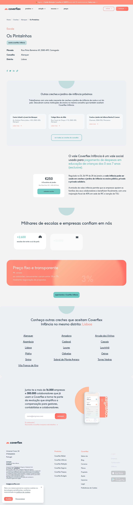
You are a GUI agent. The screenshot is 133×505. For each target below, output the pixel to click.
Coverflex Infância (60, 463)
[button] (29, 9)
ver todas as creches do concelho (67, 138)
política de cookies (23, 492)
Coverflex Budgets (60, 479)
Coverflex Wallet (60, 459)
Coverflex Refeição (60, 467)
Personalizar (20, 499)
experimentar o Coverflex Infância (66, 295)
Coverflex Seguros (60, 471)
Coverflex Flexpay (60, 475)
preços (66, 9)
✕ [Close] (41, 487)
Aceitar (8, 499)
